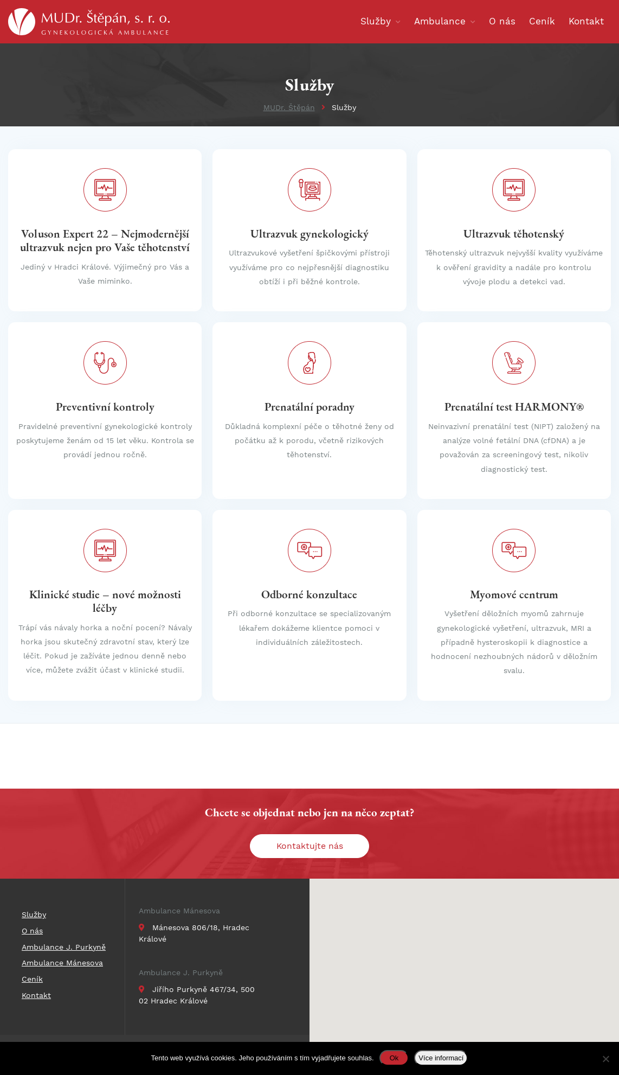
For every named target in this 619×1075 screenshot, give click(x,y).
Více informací (440, 1058)
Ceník (32, 979)
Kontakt (36, 995)
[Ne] (605, 1058)
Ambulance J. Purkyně (181, 972)
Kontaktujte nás (309, 846)
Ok (394, 1058)
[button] (477, 941)
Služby (34, 914)
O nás (32, 930)
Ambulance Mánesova (179, 910)
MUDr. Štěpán (289, 107)
